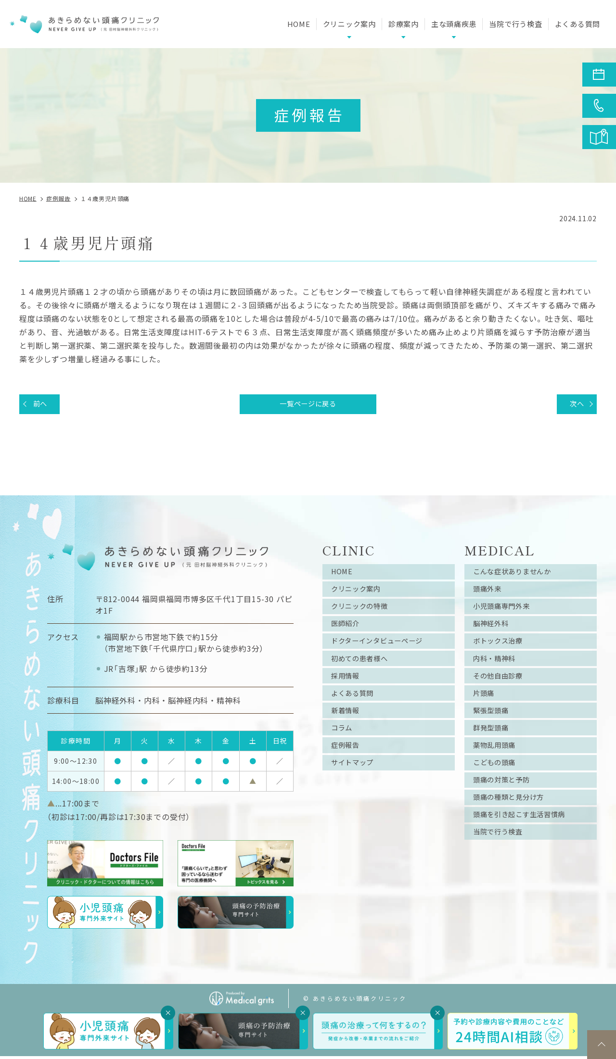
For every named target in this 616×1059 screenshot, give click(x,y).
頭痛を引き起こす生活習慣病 (526, 844)
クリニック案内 (360, 594)
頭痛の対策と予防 (506, 806)
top (601, 1044)
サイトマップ (356, 787)
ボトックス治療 (502, 652)
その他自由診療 (502, 690)
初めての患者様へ (364, 671)
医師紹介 (348, 633)
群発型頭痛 (494, 748)
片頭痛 (486, 710)
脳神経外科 (494, 633)
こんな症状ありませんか (518, 575)
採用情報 (348, 690)
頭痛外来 (490, 594)
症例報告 (348, 767)
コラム (344, 748)
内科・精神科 (498, 671)
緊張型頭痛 (494, 729)
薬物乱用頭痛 (498, 767)
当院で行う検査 (515, 24)
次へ (574, 405)
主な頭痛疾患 (454, 24)
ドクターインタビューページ (384, 652)
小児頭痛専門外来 (506, 613)
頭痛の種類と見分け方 (514, 825)
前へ (43, 405)
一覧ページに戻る (308, 405)
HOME (298, 24)
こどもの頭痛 (498, 787)
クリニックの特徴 (364, 613)
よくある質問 (578, 24)
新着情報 (348, 729)
